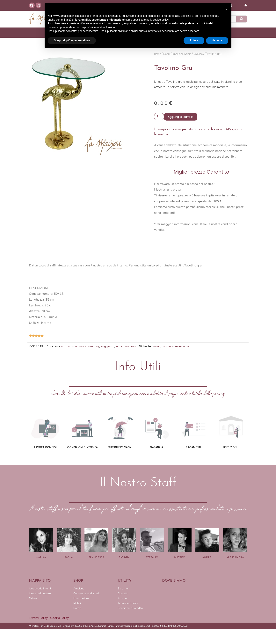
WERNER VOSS (183, 347)
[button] (226, 9)
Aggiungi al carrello (181, 117)
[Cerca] (241, 19)
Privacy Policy (38, 619)
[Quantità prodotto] (159, 117)
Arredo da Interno (72, 347)
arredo (158, 347)
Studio (121, 347)
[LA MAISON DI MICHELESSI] (204, 599)
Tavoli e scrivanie (190, 54)
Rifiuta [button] (194, 40)
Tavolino (211, 54)
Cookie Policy (60, 619)
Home (158, 54)
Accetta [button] (217, 40)
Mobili (170, 54)
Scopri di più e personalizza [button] (72, 40)
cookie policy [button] (160, 19)
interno (168, 347)
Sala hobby (93, 347)
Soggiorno (108, 347)
